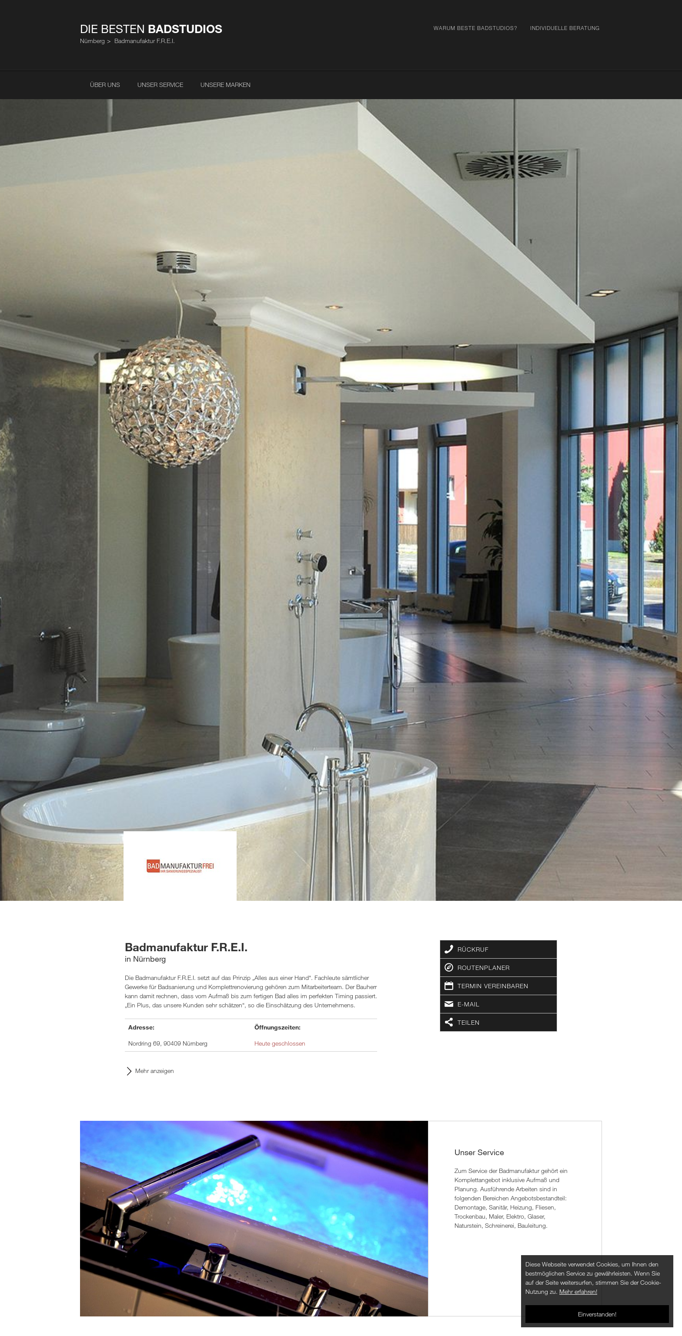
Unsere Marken (226, 84)
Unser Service (160, 84)
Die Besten (151, 29)
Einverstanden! (597, 1314)
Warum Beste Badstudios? (475, 27)
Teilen (469, 1022)
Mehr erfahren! (578, 1291)
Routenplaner (484, 967)
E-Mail (469, 1004)
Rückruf (473, 949)
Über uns (105, 84)
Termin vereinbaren (493, 986)
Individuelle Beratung (565, 27)
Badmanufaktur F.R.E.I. (144, 40)
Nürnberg (92, 40)
